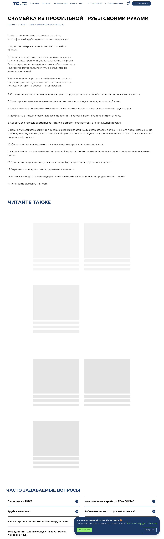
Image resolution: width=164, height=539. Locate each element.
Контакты (73, 3)
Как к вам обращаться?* (96, 437)
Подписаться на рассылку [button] (117, 497)
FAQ (80, 3)
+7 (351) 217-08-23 (117, 512)
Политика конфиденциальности (24, 529)
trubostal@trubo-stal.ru (115, 3)
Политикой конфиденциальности (117, 462)
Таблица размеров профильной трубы (46, 24)
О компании (34, 3)
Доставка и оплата (60, 3)
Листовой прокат (16, 520)
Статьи (21, 24)
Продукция (46, 3)
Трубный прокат (15, 511)
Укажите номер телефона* (97, 449)
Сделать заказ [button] (141, 3)
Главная (11, 24)
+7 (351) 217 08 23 (96, 3)
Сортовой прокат (16, 515)
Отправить (95, 469)
